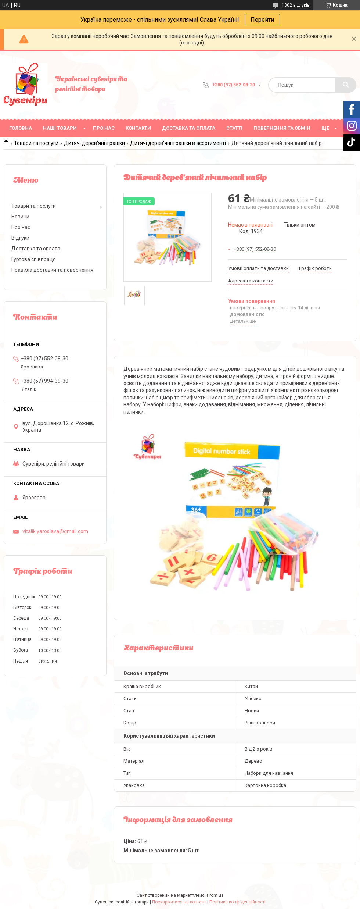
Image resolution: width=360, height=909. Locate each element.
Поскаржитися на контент (179, 902)
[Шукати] (345, 85)
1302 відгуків (296, 5)
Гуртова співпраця (33, 259)
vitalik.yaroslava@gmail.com (55, 531)
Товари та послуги (36, 143)
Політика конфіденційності (237, 902)
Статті (234, 128)
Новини (20, 217)
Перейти (262, 19)
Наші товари (60, 128)
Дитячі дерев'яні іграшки (94, 143)
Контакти (138, 128)
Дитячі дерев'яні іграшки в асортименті (178, 143)
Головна (20, 128)
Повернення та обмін (281, 128)
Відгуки (20, 238)
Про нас (104, 128)
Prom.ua (215, 895)
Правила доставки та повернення (52, 270)
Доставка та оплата (188, 128)
